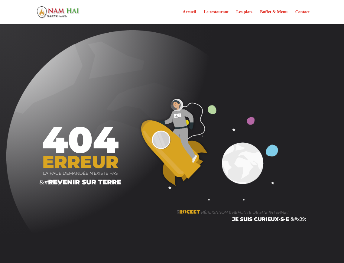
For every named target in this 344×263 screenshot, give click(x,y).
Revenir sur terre (84, 182)
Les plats (244, 12)
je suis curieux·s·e (260, 219)
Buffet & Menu (273, 12)
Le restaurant (216, 12)
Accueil (189, 12)
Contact (302, 12)
